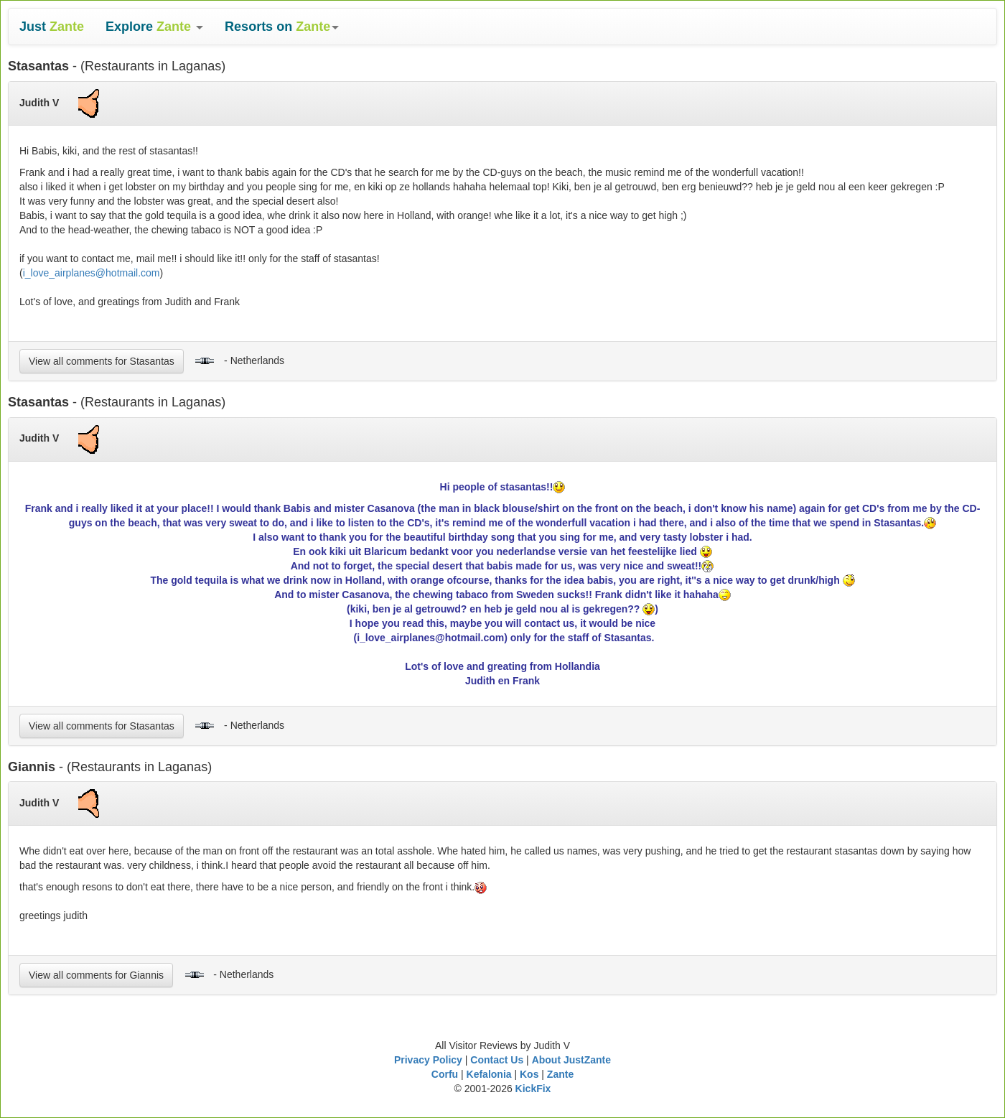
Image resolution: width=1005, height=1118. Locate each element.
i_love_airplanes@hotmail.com (91, 273)
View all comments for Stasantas (101, 361)
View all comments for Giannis (96, 975)
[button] (154, 27)
